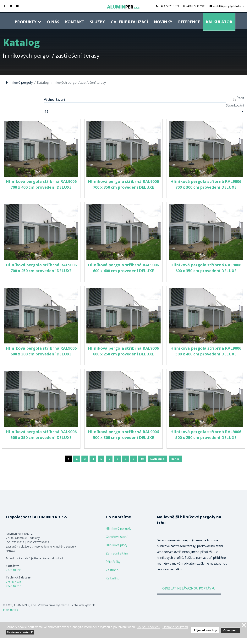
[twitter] (11, 6)
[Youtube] (17, 6)
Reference (189, 20)
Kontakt (74, 20)
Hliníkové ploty (116, 545)
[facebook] (5, 6)
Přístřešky (113, 562)
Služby (97, 20)
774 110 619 (13, 586)
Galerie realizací (129, 20)
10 (142, 459)
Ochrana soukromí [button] (175, 627)
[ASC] (235, 99)
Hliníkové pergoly (118, 528)
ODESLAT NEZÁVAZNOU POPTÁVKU (190, 589)
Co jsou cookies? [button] (148, 627)
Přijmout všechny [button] (205, 630)
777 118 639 (13, 570)
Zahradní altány (117, 553)
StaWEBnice (10, 609)
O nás (53, 20)
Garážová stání (116, 537)
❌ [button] (244, 625)
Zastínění (112, 570)
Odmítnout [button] (230, 630)
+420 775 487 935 (195, 6)
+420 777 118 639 (169, 6)
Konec (175, 459)
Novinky (163, 20)
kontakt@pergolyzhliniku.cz (228, 6)
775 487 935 (13, 581)
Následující (157, 459)
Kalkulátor (219, 20)
